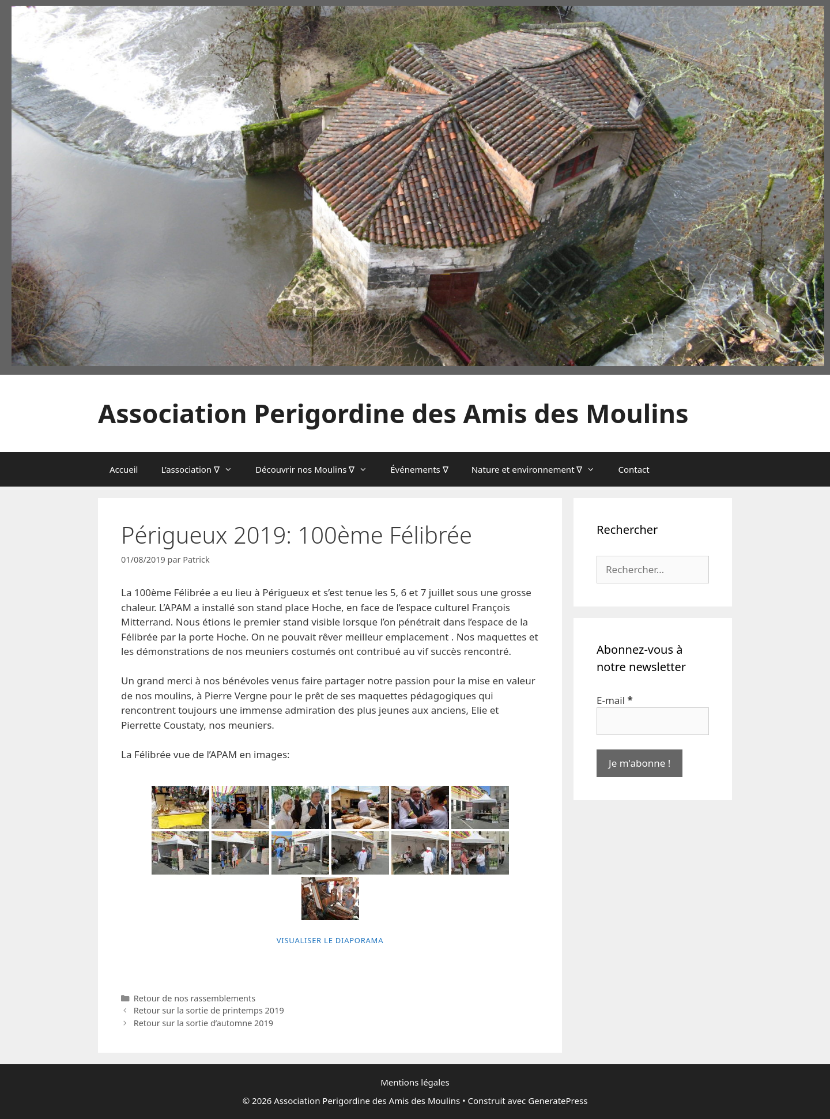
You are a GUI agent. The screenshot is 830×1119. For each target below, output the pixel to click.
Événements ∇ (419, 469)
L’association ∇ (202, 469)
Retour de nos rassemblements (195, 998)
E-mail (615, 700)
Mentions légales (415, 1082)
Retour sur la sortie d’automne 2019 (203, 1023)
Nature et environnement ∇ (539, 469)
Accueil (124, 469)
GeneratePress (557, 1100)
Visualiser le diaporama (330, 940)
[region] (418, 186)
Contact (633, 469)
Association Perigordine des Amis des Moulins (393, 413)
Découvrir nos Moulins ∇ (317, 469)
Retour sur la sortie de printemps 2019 (209, 1010)
